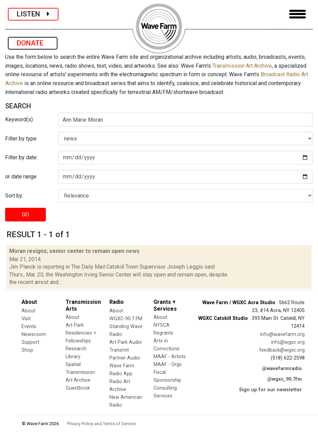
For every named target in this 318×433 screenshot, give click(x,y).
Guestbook (78, 388)
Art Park (75, 325)
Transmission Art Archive (242, 66)
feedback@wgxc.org (282, 350)
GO (25, 214)
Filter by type (21, 138)
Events (29, 326)
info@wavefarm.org (282, 334)
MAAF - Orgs (168, 364)
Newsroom (34, 334)
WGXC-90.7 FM (125, 319)
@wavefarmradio (282, 368)
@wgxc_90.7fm (284, 379)
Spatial (73, 364)
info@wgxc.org (288, 342)
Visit (26, 319)
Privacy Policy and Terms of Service (101, 423)
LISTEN (33, 14)
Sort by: (14, 195)
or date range (21, 176)
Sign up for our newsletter (270, 390)
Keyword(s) (19, 119)
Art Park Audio (125, 342)
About (28, 311)
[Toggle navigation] (297, 14)
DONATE (33, 43)
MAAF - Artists (170, 357)
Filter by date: (21, 157)
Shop (27, 350)
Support (30, 342)
